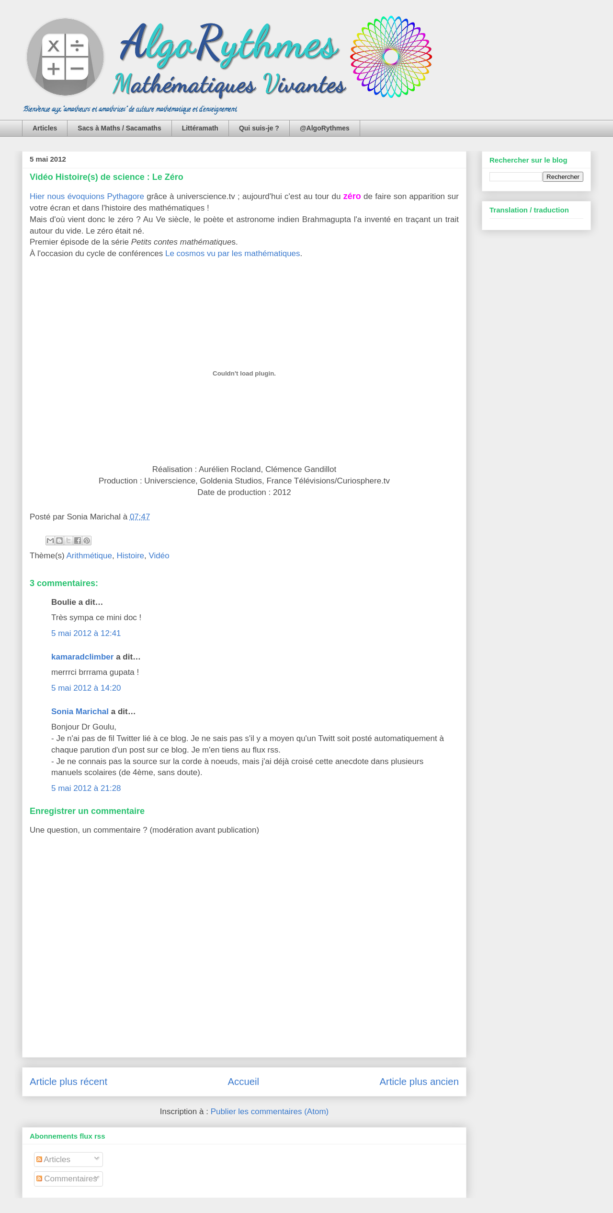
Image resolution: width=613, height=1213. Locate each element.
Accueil (243, 1081)
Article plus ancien (419, 1081)
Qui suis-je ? (259, 128)
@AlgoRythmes (325, 128)
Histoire (130, 555)
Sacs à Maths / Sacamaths (119, 128)
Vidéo (159, 555)
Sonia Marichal (80, 711)
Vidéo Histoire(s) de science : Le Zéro (106, 177)
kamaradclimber (82, 656)
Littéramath (200, 128)
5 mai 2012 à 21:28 (86, 788)
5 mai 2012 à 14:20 (86, 688)
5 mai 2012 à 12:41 (86, 633)
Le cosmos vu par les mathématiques (232, 253)
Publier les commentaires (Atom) (270, 1111)
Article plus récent (68, 1081)
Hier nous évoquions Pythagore (87, 196)
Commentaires (66, 1178)
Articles (45, 128)
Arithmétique (89, 555)
